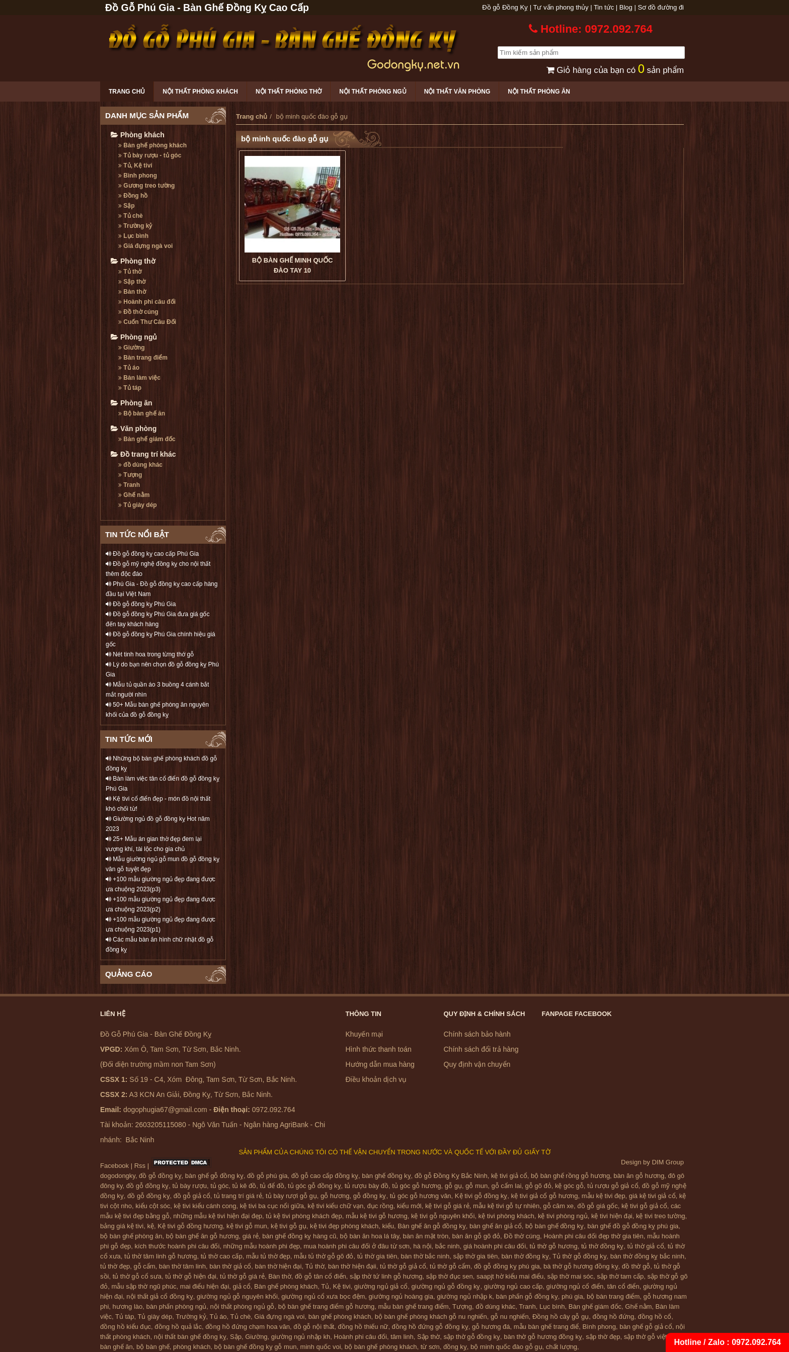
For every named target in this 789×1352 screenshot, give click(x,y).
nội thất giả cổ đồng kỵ (159, 1296)
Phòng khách (138, 135)
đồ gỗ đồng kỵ (160, 1175)
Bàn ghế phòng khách (152, 145)
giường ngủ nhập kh (300, 1336)
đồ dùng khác (140, 464)
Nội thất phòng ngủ (372, 91)
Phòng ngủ (134, 337)
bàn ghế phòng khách (339, 1316)
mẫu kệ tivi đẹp (603, 1196)
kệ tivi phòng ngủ (563, 1216)
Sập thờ (131, 281)
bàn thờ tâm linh (182, 1266)
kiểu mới (409, 1206)
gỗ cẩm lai (506, 1186)
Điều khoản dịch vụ (376, 1079)
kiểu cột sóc (152, 1206)
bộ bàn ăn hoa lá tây (370, 1236)
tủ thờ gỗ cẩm (450, 1266)
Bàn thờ (132, 291)
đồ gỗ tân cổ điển (320, 1276)
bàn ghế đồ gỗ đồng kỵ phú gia (632, 1226)
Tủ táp (129, 387)
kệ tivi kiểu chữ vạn (335, 1206)
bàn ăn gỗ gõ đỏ (476, 1236)
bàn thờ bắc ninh (425, 1256)
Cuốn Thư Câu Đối (147, 321)
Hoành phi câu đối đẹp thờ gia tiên (593, 1236)
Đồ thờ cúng (138, 311)
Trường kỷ (135, 225)
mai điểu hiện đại (204, 1286)
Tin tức (604, 7)
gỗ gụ (453, 1186)
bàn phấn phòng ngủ (176, 1306)
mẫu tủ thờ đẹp (268, 1256)
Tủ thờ (129, 271)
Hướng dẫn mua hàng (380, 1064)
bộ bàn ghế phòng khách (381, 1346)
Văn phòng (133, 429)
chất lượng (561, 1346)
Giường (131, 347)
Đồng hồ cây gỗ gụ (560, 1316)
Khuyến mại (364, 1034)
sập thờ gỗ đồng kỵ (472, 1336)
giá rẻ (251, 1236)
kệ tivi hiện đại (612, 1216)
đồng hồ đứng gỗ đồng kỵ (430, 1326)
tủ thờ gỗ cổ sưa (137, 1276)
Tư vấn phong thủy (561, 7)
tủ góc (219, 1186)
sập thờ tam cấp (620, 1276)
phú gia (572, 1296)
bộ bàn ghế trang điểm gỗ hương (326, 1306)
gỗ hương (335, 1196)
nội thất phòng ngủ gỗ (242, 1306)
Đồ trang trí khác (143, 454)
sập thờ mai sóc (570, 1276)
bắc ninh (447, 1246)
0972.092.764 (756, 1342)
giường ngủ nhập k (464, 1296)
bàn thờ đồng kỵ (525, 1256)
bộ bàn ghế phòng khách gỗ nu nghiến (431, 1316)
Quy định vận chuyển (477, 1064)
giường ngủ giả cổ (381, 1286)
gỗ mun (476, 1186)
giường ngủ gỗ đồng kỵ (446, 1286)
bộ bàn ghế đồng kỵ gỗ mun (255, 1346)
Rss (139, 1165)
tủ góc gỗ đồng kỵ (314, 1186)
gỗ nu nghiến (510, 1316)
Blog (626, 7)
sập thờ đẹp (603, 1336)
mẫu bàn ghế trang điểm (413, 1306)
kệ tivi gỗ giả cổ (644, 1206)
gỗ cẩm (144, 1266)
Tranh (129, 484)
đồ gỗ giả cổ (192, 1196)
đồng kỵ (455, 1346)
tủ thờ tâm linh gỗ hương (160, 1256)
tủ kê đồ (244, 1186)
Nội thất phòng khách (200, 91)
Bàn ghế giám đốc (147, 439)
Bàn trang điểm (143, 357)
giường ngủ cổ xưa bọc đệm (323, 1296)
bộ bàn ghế (153, 1346)
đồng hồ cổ (654, 1316)
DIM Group (668, 1162)
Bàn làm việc (139, 377)
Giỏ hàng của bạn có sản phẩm (615, 70)
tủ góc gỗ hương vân (420, 1196)
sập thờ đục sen (449, 1276)
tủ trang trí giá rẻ (238, 1196)
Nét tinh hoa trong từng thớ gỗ (150, 654)
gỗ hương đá (491, 1326)
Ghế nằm (133, 494)
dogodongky (117, 1175)
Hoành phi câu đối (147, 301)
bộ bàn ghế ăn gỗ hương (202, 1236)
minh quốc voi (320, 1346)
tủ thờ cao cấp (222, 1256)
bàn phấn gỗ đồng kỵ (527, 1296)
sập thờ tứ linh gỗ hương (386, 1276)
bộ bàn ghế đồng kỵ (554, 1226)
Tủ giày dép (137, 505)
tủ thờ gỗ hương (553, 1246)
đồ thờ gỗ (636, 1266)
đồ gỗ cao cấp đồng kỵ (324, 1175)
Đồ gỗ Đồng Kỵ (505, 7)
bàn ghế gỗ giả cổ (645, 1326)
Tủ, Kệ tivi (135, 165)
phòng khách (191, 1346)
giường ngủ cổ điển (575, 1286)
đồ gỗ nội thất (313, 1326)
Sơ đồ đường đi (661, 7)
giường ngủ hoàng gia (401, 1296)
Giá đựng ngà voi (145, 245)
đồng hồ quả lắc (178, 1326)
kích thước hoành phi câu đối (177, 1246)
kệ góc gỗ (569, 1186)
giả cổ (242, 1286)
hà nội (422, 1246)
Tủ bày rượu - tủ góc (149, 155)
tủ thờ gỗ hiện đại (190, 1276)
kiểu (388, 1226)
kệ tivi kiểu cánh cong (205, 1206)
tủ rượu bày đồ (366, 1186)
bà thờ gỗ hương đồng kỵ (580, 1266)
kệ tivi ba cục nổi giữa (272, 1206)
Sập (126, 205)
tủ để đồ (272, 1186)
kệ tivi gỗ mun (246, 1226)
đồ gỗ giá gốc (597, 1206)
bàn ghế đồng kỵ (386, 1175)
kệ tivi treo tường (660, 1216)
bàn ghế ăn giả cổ (495, 1226)
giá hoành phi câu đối (494, 1246)
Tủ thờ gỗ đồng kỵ (580, 1256)
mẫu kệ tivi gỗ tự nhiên (506, 1206)
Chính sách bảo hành (477, 1034)
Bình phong (137, 175)
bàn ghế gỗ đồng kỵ (214, 1175)
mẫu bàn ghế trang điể (546, 1326)
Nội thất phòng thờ (289, 91)
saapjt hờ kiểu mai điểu (510, 1276)
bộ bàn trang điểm (613, 1296)
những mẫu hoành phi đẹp (261, 1246)
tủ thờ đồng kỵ (602, 1246)
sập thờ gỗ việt (645, 1336)
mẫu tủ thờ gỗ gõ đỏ (324, 1256)
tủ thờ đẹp (115, 1266)
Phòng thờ (133, 261)
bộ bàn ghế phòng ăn (131, 1236)
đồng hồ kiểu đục (125, 1326)
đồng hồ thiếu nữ (363, 1326)
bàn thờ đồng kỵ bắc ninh (647, 1256)
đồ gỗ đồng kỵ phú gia (507, 1266)
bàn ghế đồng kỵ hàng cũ (299, 1236)
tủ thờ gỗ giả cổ (403, 1266)
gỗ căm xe (558, 1206)
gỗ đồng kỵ (369, 1196)
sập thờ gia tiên (475, 1256)
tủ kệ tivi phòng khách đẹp (304, 1216)
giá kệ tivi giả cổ (652, 1196)
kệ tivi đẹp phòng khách (344, 1226)
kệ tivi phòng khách (506, 1216)
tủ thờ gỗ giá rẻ (242, 1276)
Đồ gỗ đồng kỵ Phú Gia (141, 604)
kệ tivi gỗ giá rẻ (447, 1206)
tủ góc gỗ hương (416, 1186)
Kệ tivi (341, 1286)
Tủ (325, 1286)
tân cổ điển (623, 1286)
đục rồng (380, 1206)
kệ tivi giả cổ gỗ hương (544, 1196)
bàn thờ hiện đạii (352, 1266)
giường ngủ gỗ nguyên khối (237, 1296)
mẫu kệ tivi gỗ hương (377, 1216)
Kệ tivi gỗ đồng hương (190, 1226)
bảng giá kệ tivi (121, 1226)
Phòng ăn (131, 403)
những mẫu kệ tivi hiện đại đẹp (217, 1216)
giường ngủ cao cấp (513, 1286)
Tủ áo (128, 367)
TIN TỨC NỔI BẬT (137, 534)
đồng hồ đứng (613, 1316)
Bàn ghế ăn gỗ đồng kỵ (432, 1226)
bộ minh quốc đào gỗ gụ (506, 1346)
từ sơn (430, 1346)
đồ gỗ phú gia (267, 1175)
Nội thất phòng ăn (539, 91)
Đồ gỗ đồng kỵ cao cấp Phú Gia (152, 553)
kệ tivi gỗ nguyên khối (443, 1216)
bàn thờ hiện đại (278, 1266)
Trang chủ (127, 91)
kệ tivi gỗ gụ (288, 1226)
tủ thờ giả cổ (645, 1246)
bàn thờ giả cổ (230, 1266)
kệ (150, 1226)
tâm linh (402, 1336)
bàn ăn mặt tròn (425, 1236)
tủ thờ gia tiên (377, 1256)
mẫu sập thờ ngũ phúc (143, 1286)
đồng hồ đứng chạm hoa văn (247, 1326)
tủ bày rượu (190, 1186)
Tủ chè (130, 215)
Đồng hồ (132, 195)
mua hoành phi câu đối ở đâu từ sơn (356, 1246)
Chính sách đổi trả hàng (481, 1049)
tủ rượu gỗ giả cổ (612, 1186)
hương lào (128, 1306)
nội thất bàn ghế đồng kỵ (190, 1336)
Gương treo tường (146, 185)
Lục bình (133, 235)
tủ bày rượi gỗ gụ (291, 1196)
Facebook (114, 1165)
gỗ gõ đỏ (538, 1186)
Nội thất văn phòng (457, 91)
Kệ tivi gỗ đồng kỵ (481, 1196)
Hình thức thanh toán (379, 1049)
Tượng (130, 474)
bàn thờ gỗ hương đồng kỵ (543, 1336)
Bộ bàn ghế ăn (141, 413)
